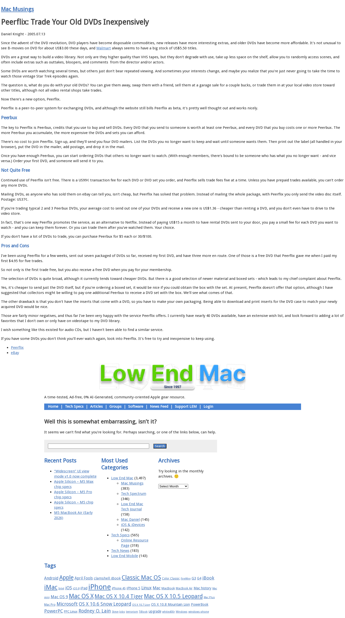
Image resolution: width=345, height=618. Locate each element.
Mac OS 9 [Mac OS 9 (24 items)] (59, 597)
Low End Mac (122, 478)
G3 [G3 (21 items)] (194, 578)
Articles (96, 406)
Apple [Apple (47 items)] (66, 577)
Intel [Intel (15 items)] (61, 588)
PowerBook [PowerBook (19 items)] (199, 604)
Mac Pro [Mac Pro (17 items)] (50, 604)
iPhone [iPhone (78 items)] (99, 587)
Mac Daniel (130, 519)
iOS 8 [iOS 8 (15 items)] (76, 588)
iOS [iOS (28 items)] (68, 587)
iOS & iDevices (133, 524)
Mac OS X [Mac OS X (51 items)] (81, 596)
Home (53, 406)
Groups (115, 406)
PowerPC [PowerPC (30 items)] (53, 611)
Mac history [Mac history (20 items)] (202, 588)
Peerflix (17, 347)
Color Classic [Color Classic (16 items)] (171, 578)
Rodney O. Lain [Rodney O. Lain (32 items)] (95, 611)
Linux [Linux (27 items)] (146, 587)
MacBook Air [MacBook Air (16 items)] (184, 588)
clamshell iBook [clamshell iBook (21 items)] (107, 578)
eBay (15, 352)
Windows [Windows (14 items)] (181, 611)
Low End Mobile (124, 556)
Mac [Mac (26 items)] (157, 587)
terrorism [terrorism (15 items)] (132, 611)
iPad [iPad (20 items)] (84, 588)
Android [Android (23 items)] (51, 578)
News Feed (159, 406)
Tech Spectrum (133, 493)
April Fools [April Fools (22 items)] (84, 578)
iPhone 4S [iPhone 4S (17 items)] (119, 588)
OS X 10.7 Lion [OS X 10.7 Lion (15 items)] (141, 604)
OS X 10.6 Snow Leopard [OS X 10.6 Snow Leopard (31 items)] (105, 604)
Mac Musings (17, 9)
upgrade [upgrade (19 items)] (155, 611)
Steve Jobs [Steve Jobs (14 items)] (118, 611)
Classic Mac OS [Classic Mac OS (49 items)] (141, 577)
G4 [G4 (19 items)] (199, 578)
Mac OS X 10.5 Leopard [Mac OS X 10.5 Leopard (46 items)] (173, 596)
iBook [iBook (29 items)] (208, 577)
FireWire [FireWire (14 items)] (186, 578)
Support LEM (186, 406)
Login (208, 406)
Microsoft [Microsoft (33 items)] (67, 604)
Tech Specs (74, 406)
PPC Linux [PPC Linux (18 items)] (71, 611)
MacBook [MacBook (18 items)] (168, 588)
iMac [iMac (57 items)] (51, 587)
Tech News (120, 550)
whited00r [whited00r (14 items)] (168, 611)
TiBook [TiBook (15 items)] (143, 611)
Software (135, 406)
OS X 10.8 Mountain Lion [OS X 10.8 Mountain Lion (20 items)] (170, 604)
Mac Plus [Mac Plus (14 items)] (209, 597)
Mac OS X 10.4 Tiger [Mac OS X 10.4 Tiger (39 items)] (119, 596)
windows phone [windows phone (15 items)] (198, 611)
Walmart (103, 48)
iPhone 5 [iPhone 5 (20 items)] (133, 588)
